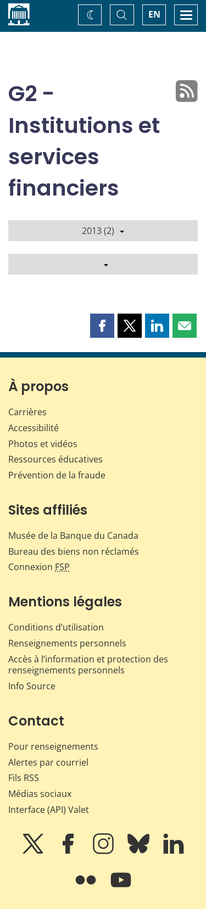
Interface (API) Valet (48, 810)
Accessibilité (33, 428)
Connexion (39, 567)
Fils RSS (23, 778)
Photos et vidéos (42, 444)
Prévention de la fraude (56, 475)
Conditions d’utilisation (56, 627)
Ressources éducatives (55, 459)
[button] (102, 326)
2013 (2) (103, 231)
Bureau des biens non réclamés (73, 551)
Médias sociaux (39, 794)
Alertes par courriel (48, 762)
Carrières (27, 412)
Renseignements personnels (67, 643)
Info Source (31, 686)
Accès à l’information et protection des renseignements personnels (88, 665)
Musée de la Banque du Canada (73, 535)
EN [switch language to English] (154, 14)
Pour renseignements (53, 746)
